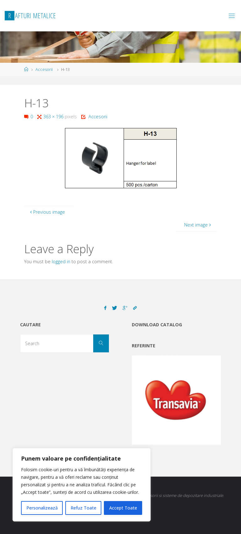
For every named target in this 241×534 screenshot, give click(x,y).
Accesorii (44, 69)
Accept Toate (123, 508)
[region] (82, 484)
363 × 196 (54, 117)
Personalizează (42, 508)
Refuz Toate (83, 508)
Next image (198, 225)
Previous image (47, 212)
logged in (61, 261)
